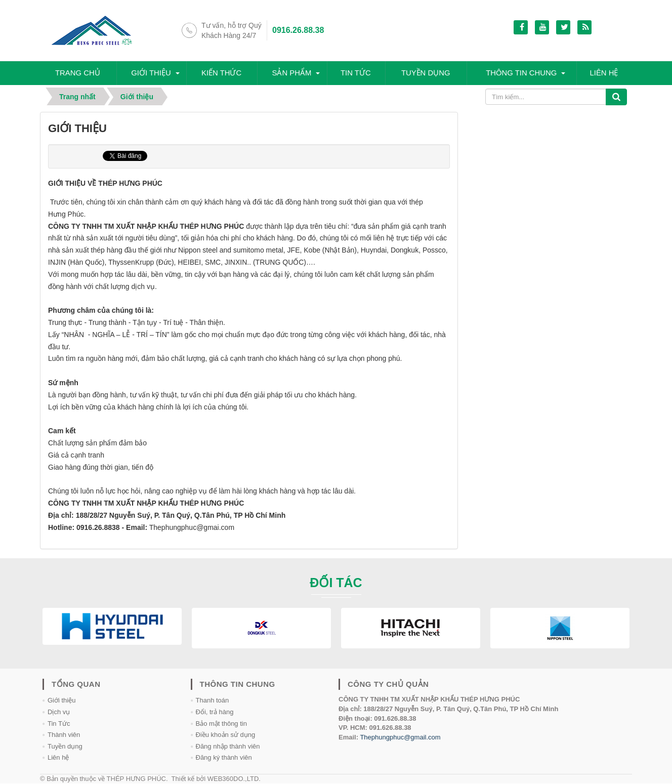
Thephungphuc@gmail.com (400, 737)
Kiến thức (221, 73)
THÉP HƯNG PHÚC (136, 778)
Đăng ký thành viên (224, 758)
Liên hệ (605, 73)
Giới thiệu (152, 73)
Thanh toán (212, 701)
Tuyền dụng (425, 73)
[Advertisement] (547, 175)
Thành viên (64, 735)
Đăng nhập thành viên (228, 746)
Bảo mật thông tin (221, 723)
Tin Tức (59, 723)
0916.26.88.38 (298, 30)
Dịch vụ (59, 712)
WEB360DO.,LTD (233, 778)
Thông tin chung (521, 73)
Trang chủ (78, 73)
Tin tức (356, 73)
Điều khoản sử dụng (226, 735)
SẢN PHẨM (292, 73)
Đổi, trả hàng (215, 712)
